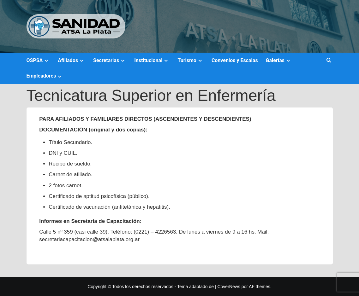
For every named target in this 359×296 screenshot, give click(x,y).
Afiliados (71, 60)
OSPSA (38, 60)
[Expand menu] (46, 60)
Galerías (279, 60)
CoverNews (228, 286)
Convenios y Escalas (235, 60)
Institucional (152, 60)
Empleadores (45, 76)
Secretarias (109, 60)
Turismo (190, 60)
